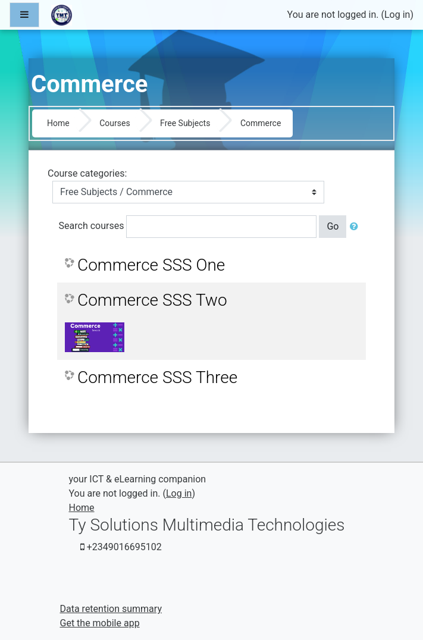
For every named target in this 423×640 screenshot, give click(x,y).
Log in (397, 14)
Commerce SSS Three (157, 377)
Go (333, 226)
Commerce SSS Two (152, 300)
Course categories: (87, 173)
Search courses (91, 225)
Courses (114, 123)
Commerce (260, 123)
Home (58, 123)
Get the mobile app (100, 623)
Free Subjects (185, 123)
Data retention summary (111, 608)
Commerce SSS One (151, 265)
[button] (356, 226)
